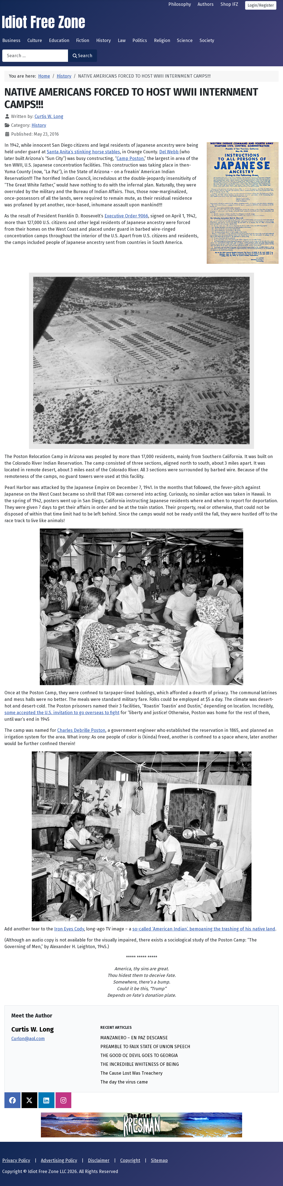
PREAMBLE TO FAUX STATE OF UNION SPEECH (145, 1046)
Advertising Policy (59, 1160)
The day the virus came (124, 1082)
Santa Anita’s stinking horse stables (83, 151)
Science (185, 40)
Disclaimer (98, 1160)
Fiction (82, 40)
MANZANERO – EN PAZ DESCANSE (134, 1037)
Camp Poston (130, 158)
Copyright (130, 1160)
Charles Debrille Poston (81, 730)
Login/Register (261, 5)
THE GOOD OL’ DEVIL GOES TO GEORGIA (139, 1055)
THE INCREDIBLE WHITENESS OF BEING (139, 1064)
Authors (206, 4)
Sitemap (159, 1160)
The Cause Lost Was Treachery (131, 1073)
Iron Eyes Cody (69, 929)
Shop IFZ (229, 4)
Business (11, 40)
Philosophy (179, 4)
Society (207, 40)
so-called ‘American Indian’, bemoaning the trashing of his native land (203, 929)
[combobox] (35, 55)
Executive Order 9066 (126, 216)
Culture (34, 40)
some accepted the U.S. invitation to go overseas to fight (61, 712)
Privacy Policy (16, 1160)
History (103, 40)
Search (82, 55)
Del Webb (169, 151)
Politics (139, 40)
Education (59, 40)
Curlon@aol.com (28, 1038)
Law (121, 40)
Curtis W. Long (32, 1029)
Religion (162, 40)
